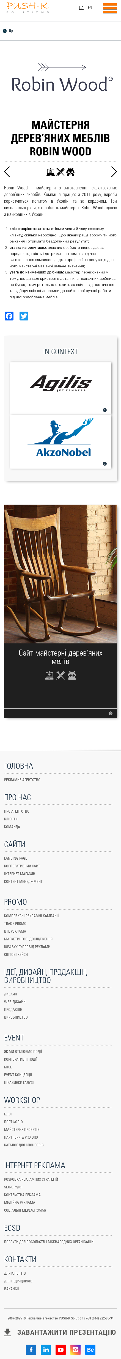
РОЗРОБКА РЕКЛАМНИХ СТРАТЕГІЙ (31, 1179)
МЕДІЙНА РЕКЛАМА (19, 1203)
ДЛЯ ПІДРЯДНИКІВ (18, 1281)
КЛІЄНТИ (11, 819)
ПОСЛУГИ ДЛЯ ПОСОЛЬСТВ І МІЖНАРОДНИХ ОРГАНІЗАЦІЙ (49, 1242)
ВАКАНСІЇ (11, 1289)
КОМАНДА (12, 827)
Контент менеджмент (23, 882)
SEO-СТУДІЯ (13, 1187)
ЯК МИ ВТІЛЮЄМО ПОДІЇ (23, 1052)
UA (81, 8)
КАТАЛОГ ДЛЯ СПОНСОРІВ (24, 1145)
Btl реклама (15, 931)
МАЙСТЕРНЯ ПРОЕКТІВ (22, 1130)
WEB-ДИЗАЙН (15, 1002)
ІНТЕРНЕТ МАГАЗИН (19, 874)
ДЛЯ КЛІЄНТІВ (15, 1273)
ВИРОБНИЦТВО (16, 1017)
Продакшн (13, 1010)
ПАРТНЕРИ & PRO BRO (21, 1137)
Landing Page (15, 858)
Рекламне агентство (22, 780)
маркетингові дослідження (28, 939)
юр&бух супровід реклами (27, 947)
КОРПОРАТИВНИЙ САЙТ (22, 866)
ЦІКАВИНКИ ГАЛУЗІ (19, 1083)
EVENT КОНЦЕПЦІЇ (18, 1075)
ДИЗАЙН (10, 994)
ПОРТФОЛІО (13, 1122)
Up (11, 31)
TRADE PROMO (15, 924)
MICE (8, 1067)
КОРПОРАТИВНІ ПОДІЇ (20, 1059)
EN (90, 8)
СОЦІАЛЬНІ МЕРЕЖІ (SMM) (25, 1210)
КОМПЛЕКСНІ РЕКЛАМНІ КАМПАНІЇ (31, 916)
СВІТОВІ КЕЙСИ (16, 955)
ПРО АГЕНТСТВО (16, 811)
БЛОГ (8, 1114)
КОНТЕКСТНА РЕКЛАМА (22, 1195)
